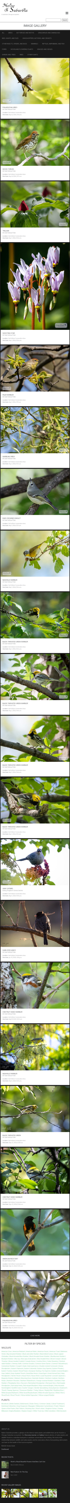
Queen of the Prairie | (9, 1408)
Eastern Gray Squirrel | (44, 1368)
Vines (21, 54)
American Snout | (43, 1351)
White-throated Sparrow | (46, 1393)
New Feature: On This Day (19, 1472)
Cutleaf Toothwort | (58, 1404)
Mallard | (18, 1378)
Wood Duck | (6, 1395)
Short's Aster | (40, 1408)
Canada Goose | (30, 1361)
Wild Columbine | (50, 1411)
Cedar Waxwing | (53, 1361)
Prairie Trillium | (59, 1406)
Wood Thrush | (15, 1395)
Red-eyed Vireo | (51, 1383)
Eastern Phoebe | (58, 1368)
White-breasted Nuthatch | (10, 1393)
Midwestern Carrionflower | (45, 1406)
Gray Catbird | (6, 1373)
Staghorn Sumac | (52, 1408)
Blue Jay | (18, 1359)
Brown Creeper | (56, 1359)
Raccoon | (24, 1383)
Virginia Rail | (49, 1390)
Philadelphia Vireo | (14, 1383)
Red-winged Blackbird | (30, 1385)
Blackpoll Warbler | (8, 1359)
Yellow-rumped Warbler (46, 1395)
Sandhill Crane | (17, 1388)
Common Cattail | (45, 1404)
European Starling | (35, 1371)
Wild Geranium (61, 1411)
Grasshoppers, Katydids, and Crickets (37, 38)
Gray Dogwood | (22, 1406)
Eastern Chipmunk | (17, 1368)
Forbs (4, 49)
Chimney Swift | (17, 1363)
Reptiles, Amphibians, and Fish (53, 44)
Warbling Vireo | (59, 1390)
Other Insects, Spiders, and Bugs (14, 44)
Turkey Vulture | (39, 1390)
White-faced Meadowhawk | (28, 1393)
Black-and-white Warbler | (31, 1354)
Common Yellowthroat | (60, 1363)
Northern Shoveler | (13, 1380)
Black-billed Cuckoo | (47, 1354)
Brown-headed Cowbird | (17, 1361)
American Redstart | (19, 1351)
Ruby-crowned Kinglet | (46, 1385)
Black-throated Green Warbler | (40, 1356)
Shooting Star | (30, 1408)
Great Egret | (43, 1373)
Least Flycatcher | (46, 1376)
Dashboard (5, 1449)
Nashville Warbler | (38, 1378)
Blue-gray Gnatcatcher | (29, 1359)
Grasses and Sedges (44, 49)
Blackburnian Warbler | (58, 1356)
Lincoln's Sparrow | (59, 1376)
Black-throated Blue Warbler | (19, 1356)
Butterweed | (24, 1404)
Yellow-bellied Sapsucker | (29, 1395)
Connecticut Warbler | (9, 1366)
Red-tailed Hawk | (17, 1385)
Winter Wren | (60, 1393)
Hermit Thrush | (16, 1376)
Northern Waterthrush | (28, 1380)
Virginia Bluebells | (15, 1411)
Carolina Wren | (42, 1361)
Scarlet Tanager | (28, 1388)
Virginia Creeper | (27, 1411)
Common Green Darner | (43, 1363)
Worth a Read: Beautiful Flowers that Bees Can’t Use (28, 1461)
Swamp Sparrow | (13, 1390)
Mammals (34, 44)
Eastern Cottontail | (30, 1368)
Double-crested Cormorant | (49, 1366)
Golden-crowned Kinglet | (59, 1371)
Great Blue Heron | (32, 1373)
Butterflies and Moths (25, 33)
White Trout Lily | (39, 1411)
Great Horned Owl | (54, 1373)
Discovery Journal (30, 1435)
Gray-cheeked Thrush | (18, 1373)
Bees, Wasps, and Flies (10, 38)
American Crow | (7, 1351)
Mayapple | (32, 1406)
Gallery (41, 1435)
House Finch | (26, 1376)
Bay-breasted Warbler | (14, 1354)
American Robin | (31, 1351)
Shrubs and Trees (9, 54)
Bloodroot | (5, 1404)
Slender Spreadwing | (41, 1388)
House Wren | (35, 1376)
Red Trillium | (20, 1408)
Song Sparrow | (54, 1388)
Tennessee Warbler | (26, 1390)
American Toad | (55, 1351)
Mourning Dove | (26, 1378)
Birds (10, 33)
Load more (35, 1336)
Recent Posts (7, 1457)
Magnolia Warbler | (8, 1378)
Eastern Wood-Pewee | (21, 1371)
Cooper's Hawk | (21, 1366)
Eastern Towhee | (7, 1371)
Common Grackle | (29, 1363)
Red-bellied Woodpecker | (36, 1383)
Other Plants (32, 54)
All (3, 33)
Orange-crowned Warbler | (45, 1380)
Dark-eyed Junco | (33, 1366)
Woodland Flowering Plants (22, 49)
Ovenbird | (57, 1380)
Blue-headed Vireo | (43, 1359)
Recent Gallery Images (11, 1485)
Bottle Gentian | (15, 1404)
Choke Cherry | (34, 1404)
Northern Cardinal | (51, 1378)
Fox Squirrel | (46, 1371)
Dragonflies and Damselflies (49, 33)
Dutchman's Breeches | (9, 1406)
